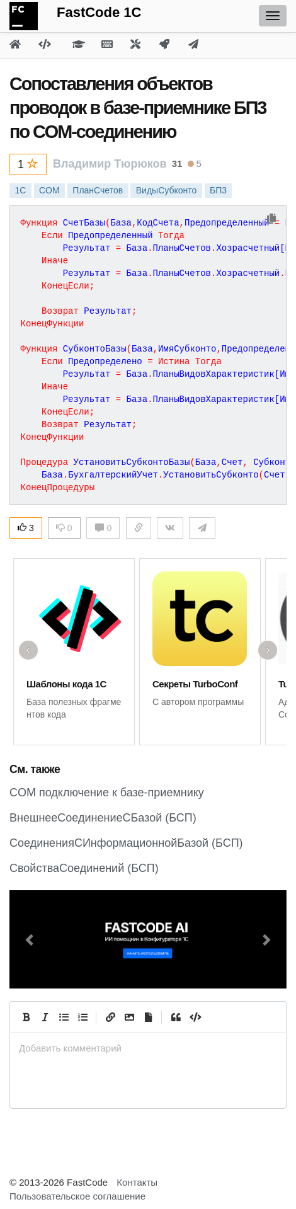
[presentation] (148, 1048)
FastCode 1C (99, 12)
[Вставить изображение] (129, 1016)
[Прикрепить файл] (148, 1016)
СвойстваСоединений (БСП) (84, 868)
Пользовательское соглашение (77, 1196)
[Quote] (175, 1016)
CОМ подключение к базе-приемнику (106, 792)
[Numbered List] (82, 1016)
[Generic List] (63, 1016)
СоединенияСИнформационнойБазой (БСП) (126, 843)
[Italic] (44, 1016)
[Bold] (25, 1016)
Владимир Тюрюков (110, 164)
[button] (30, 939)
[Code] (194, 1016)
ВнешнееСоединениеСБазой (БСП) (102, 817)
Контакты (137, 1182)
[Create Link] (110, 1016)
